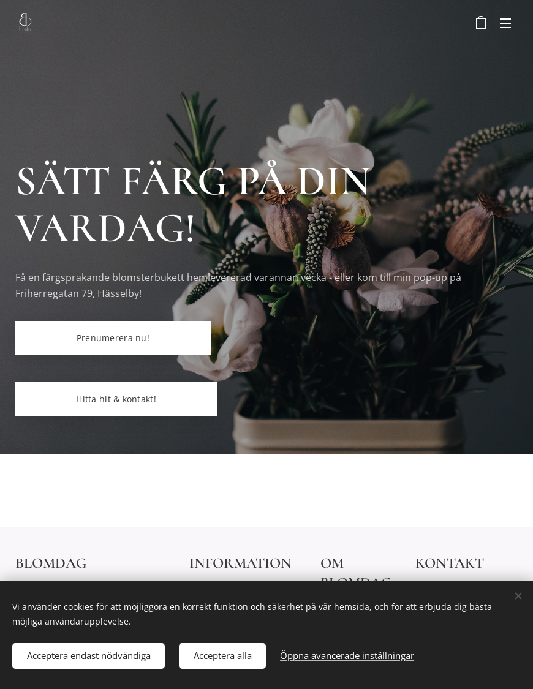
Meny (505, 23)
